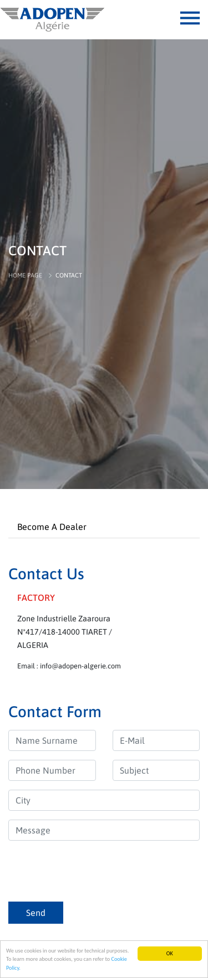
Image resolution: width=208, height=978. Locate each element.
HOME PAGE (25, 275)
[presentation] (92, 871)
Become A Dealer (52, 527)
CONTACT (68, 275)
